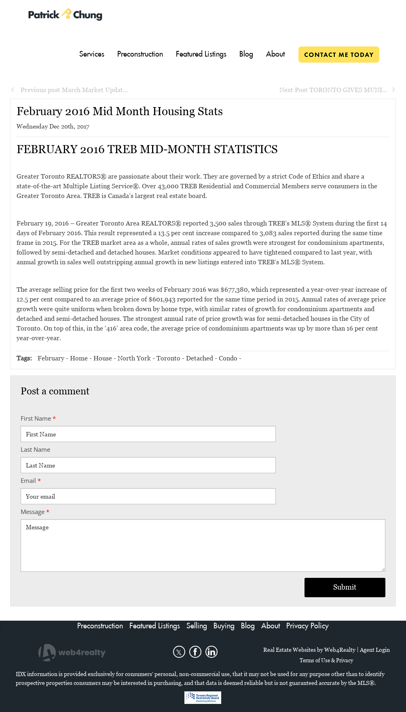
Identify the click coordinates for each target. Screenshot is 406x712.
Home (79, 358)
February (51, 358)
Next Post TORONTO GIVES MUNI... (337, 89)
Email (31, 480)
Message (35, 512)
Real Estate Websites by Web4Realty (309, 649)
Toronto (168, 358)
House (102, 358)
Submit (344, 587)
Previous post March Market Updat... (69, 89)
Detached (199, 358)
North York (134, 358)
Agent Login (375, 649)
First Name (38, 418)
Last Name (35, 449)
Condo (228, 358)
